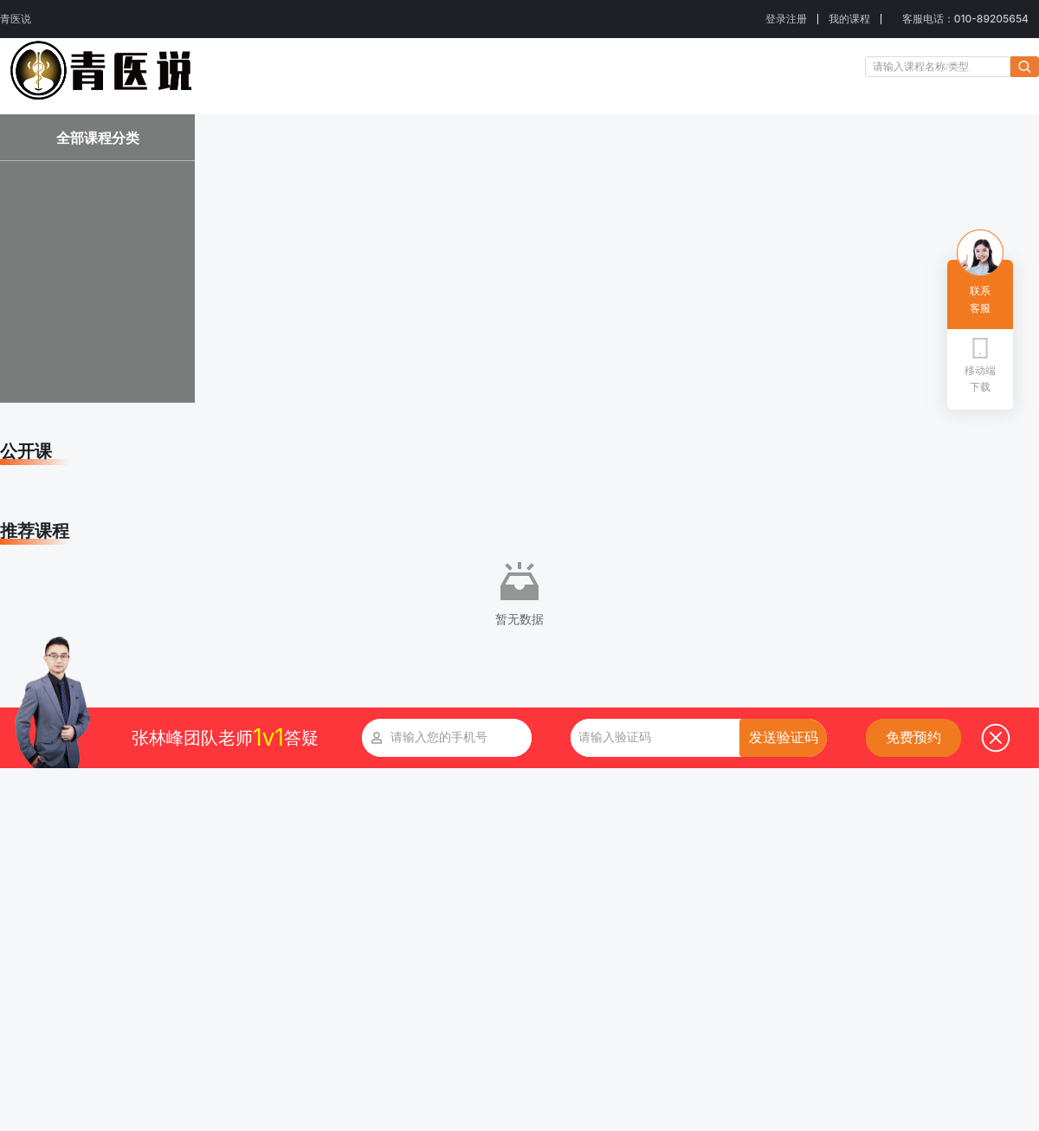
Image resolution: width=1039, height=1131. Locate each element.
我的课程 (849, 18)
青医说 (15, 18)
